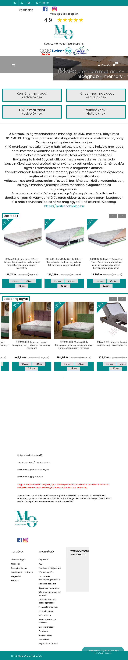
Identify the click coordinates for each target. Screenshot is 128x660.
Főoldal (72, 9)
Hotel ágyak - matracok (22, 572)
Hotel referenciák (46, 611)
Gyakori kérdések (46, 627)
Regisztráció (89, 9)
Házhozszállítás (46, 572)
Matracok (10, 216)
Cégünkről (43, 559)
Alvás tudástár (45, 635)
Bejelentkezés (108, 9)
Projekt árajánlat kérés (48, 643)
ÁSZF (41, 564)
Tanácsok (43, 631)
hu (15, 3)
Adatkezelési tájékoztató (50, 568)
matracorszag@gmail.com (30, 476)
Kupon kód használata (49, 588)
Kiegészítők (16, 576)
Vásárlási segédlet (47, 584)
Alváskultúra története (48, 607)
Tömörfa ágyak (18, 559)
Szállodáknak (45, 615)
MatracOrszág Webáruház (79, 552)
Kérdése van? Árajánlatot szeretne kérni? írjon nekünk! (103, 651)
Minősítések (44, 639)
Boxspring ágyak (16, 299)
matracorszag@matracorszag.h (32, 469)
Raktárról (15, 580)
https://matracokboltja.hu (64, 206)
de (22, 3)
